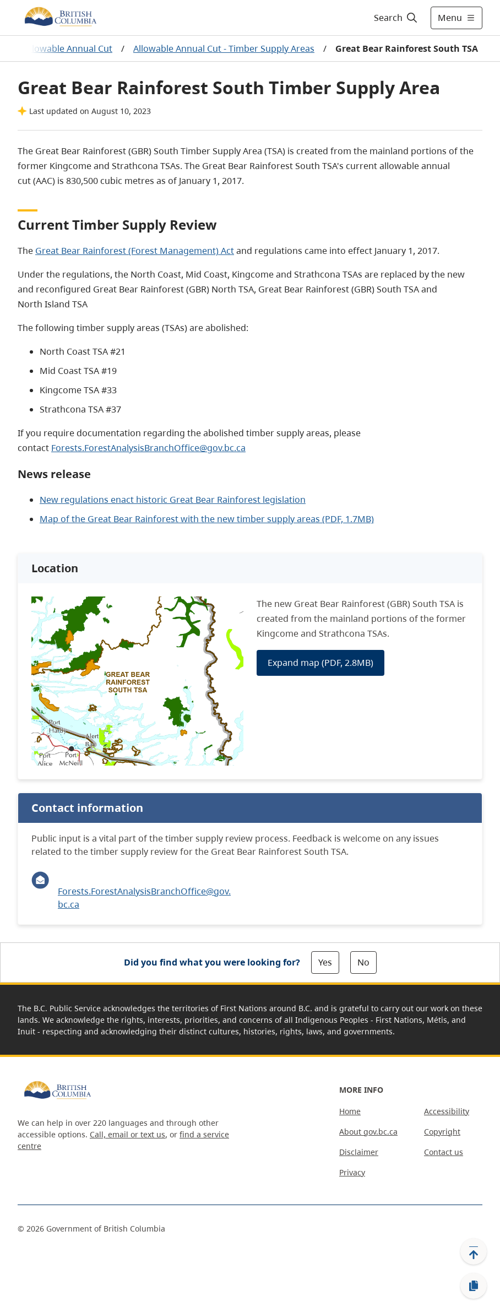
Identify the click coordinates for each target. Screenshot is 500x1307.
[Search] (396, 17)
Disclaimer (358, 1152)
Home (350, 1111)
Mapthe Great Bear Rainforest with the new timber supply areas (181, 519)
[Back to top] (473, 1251)
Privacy (352, 1172)
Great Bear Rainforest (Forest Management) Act (134, 251)
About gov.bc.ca (368, 1131)
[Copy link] (473, 1286)
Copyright (442, 1131)
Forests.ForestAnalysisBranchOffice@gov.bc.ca (148, 448)
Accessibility (446, 1111)
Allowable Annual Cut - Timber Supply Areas (223, 48)
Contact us (443, 1152)
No (363, 962)
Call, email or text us (127, 1134)
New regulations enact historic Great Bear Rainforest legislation (173, 499)
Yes (325, 962)
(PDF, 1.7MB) (348, 519)
